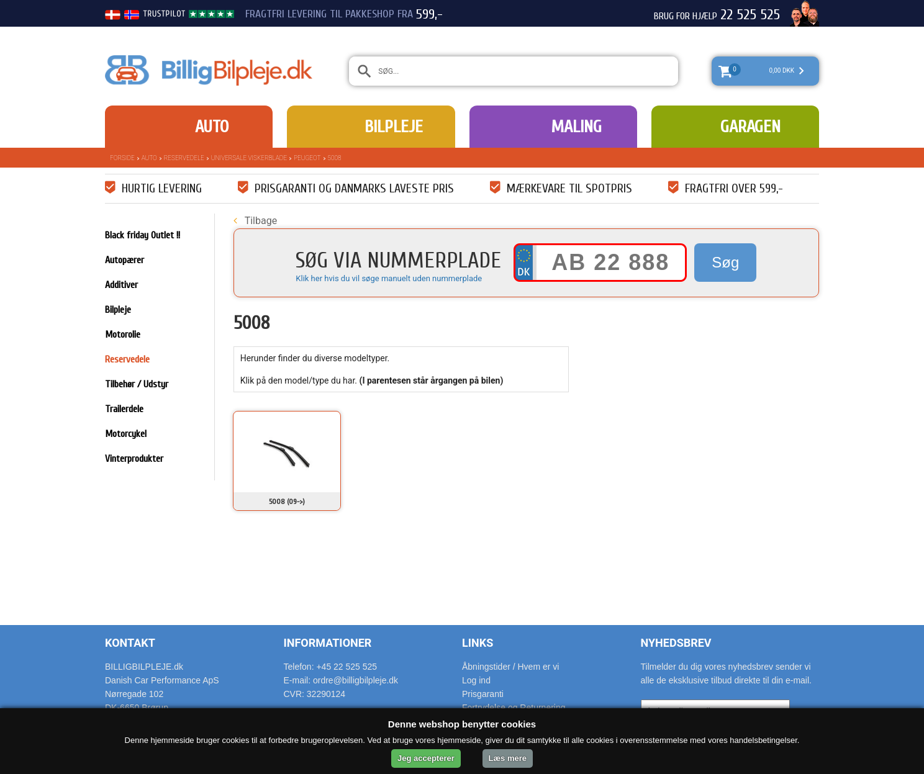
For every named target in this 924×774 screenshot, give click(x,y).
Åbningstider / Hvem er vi (510, 667)
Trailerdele (124, 409)
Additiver (121, 284)
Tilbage (255, 221)
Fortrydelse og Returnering (514, 708)
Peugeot (307, 158)
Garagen (750, 127)
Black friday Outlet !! (142, 235)
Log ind (476, 680)
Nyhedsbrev (676, 642)
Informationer (328, 642)
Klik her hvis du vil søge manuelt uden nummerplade (389, 278)
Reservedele (184, 158)
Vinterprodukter (134, 458)
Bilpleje (394, 127)
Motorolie (122, 334)
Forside (122, 158)
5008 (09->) (287, 501)
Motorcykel (126, 433)
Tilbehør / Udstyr (136, 384)
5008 (335, 158)
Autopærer (124, 260)
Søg (725, 262)
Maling (576, 127)
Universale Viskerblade (249, 158)
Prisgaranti (483, 694)
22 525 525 (750, 14)
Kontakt (130, 642)
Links (477, 642)
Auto (212, 127)
